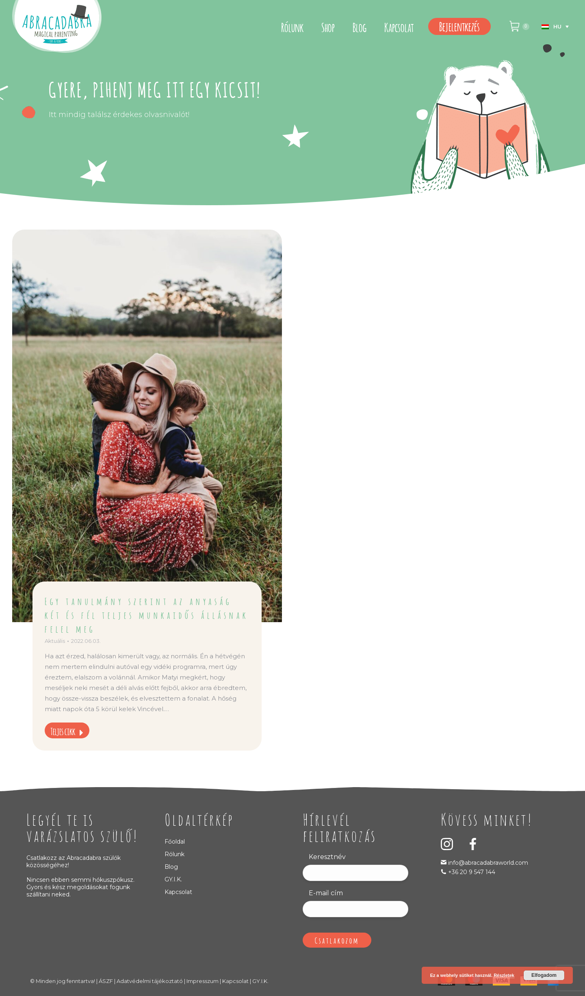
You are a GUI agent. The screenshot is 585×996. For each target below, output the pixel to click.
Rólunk (174, 854)
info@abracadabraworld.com (487, 862)
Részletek (504, 975)
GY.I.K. (173, 879)
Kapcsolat (178, 892)
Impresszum (202, 981)
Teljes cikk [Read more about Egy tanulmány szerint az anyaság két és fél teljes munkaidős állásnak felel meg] (67, 730)
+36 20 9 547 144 (471, 872)
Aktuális (55, 641)
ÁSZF (106, 981)
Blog (171, 866)
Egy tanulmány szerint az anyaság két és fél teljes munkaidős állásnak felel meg (147, 614)
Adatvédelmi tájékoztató (150, 981)
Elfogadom (544, 975)
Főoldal (175, 841)
